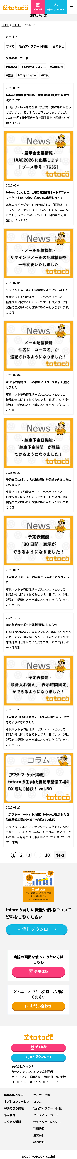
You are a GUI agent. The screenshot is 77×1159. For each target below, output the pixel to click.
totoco (12, 67)
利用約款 (39, 1128)
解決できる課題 (14, 1108)
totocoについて (14, 1095)
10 (47, 855)
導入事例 (9, 1115)
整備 (10, 75)
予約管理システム (34, 67)
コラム (37, 1101)
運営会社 (39, 1135)
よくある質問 (12, 1122)
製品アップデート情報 (33, 46)
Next (59, 855)
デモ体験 (37, 6)
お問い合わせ (38, 1005)
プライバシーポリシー (47, 1115)
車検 (45, 75)
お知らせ (58, 46)
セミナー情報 (41, 1095)
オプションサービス (16, 1101)
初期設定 (57, 67)
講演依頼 (39, 1142)
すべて (10, 46)
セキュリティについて (47, 1122)
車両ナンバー (28, 75)
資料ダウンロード (56, 6)
